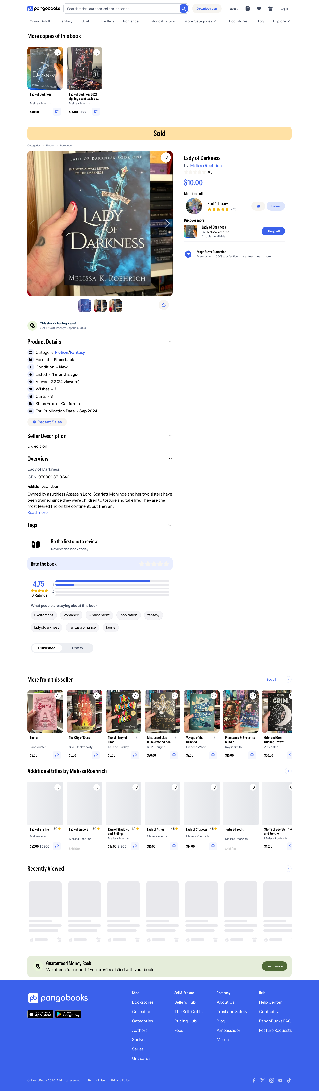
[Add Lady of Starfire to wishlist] (57, 787)
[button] (100, 342)
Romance (131, 21)
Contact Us (269, 1011)
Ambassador (228, 1030)
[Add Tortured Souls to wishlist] (253, 787)
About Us (225, 1002)
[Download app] (207, 8)
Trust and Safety (232, 1011)
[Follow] (276, 206)
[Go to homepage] (43, 9)
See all (271, 679)
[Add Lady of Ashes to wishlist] (175, 787)
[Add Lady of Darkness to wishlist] (166, 157)
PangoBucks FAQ (275, 1020)
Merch (223, 1039)
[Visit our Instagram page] (271, 1080)
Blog (260, 21)
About (234, 8)
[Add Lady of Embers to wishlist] (96, 787)
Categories (33, 145)
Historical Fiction (161, 21)
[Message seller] (258, 206)
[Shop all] (273, 231)
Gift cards (141, 1058)
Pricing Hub (185, 1020)
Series (137, 1049)
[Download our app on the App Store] (40, 1014)
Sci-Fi (86, 21)
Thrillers (107, 21)
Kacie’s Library (218, 203)
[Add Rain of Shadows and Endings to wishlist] (135, 787)
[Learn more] (274, 966)
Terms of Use (96, 1080)
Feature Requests (275, 1030)
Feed (179, 1030)
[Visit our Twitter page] (262, 1080)
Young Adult (40, 21)
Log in (284, 8)
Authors (139, 1030)
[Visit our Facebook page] (253, 1080)
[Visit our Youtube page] (280, 1080)
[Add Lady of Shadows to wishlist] (214, 787)
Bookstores (238, 21)
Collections (142, 1011)
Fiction (50, 145)
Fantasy (66, 21)
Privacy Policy (120, 1080)
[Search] (184, 8)
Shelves (139, 1039)
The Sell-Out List (190, 1011)
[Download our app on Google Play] (68, 1014)
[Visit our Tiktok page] (289, 1080)
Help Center (270, 1002)
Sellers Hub (185, 1002)
